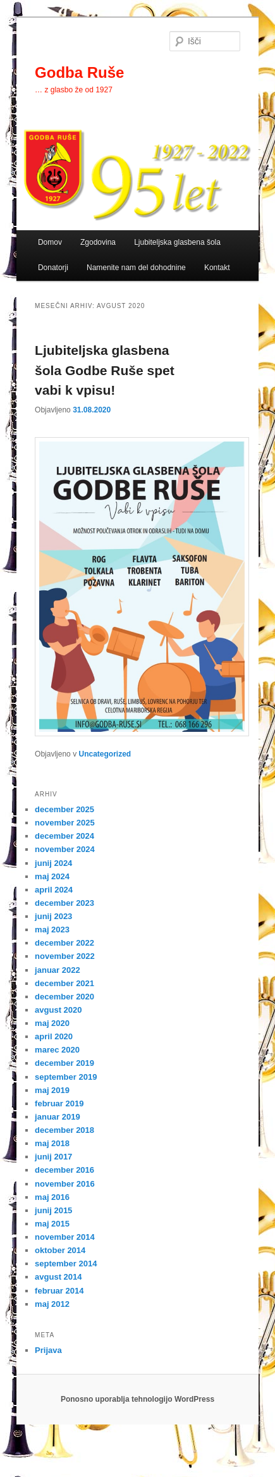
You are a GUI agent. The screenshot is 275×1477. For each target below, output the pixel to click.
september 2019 (66, 1077)
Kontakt (217, 267)
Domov (50, 242)
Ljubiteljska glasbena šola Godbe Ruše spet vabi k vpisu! (104, 370)
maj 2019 (52, 1090)
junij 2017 (53, 1156)
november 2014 (65, 1237)
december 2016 (64, 1170)
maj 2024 (52, 876)
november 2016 (65, 1184)
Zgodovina (98, 242)
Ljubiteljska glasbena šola (177, 242)
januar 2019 (57, 1117)
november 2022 (65, 956)
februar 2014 (59, 1290)
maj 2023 (52, 929)
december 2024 (64, 836)
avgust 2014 (58, 1277)
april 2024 (54, 889)
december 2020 (64, 996)
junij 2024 (53, 863)
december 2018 (64, 1130)
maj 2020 (52, 1023)
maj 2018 (52, 1143)
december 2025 (64, 809)
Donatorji (53, 267)
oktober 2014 (60, 1250)
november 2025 (65, 822)
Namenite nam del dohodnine (136, 267)
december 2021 (64, 983)
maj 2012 (52, 1304)
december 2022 (64, 943)
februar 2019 (59, 1103)
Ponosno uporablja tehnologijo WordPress (137, 1399)
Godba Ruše (79, 72)
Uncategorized (104, 754)
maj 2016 (52, 1197)
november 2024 (65, 849)
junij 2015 (53, 1210)
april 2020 (54, 1036)
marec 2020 (57, 1049)
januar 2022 (57, 970)
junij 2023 (53, 916)
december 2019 (64, 1063)
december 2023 (64, 903)
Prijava (48, 1350)
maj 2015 (52, 1223)
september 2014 (66, 1263)
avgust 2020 (58, 1010)
